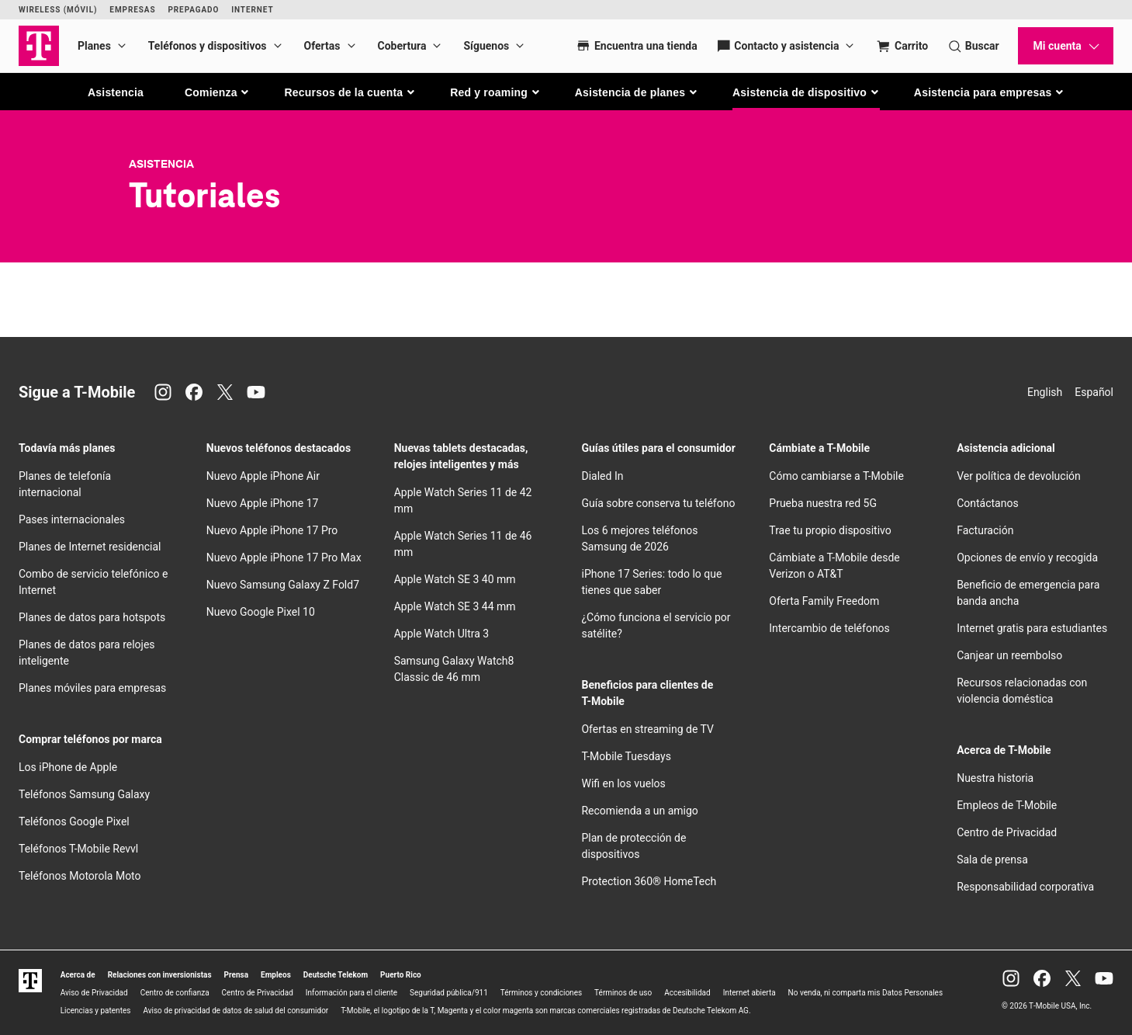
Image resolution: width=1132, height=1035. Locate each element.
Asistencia (116, 92)
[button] (218, 92)
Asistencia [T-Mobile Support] (161, 164)
